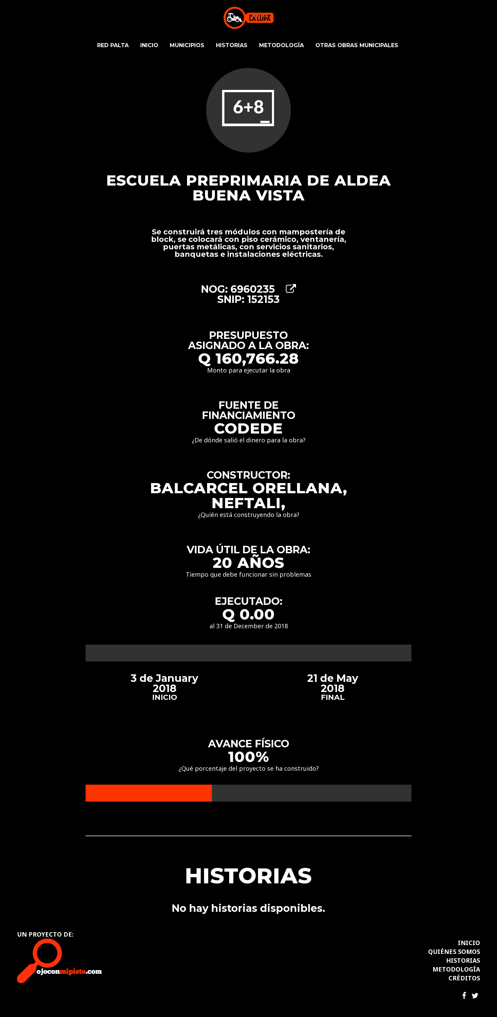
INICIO (469, 943)
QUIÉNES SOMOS (454, 951)
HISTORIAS (463, 960)
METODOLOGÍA (456, 969)
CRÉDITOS (464, 978)
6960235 (263, 289)
